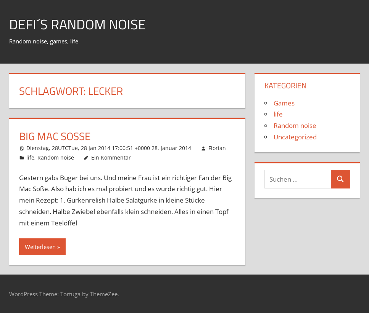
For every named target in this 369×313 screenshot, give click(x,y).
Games (284, 103)
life (30, 157)
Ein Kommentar (111, 157)
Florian (217, 148)
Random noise (55, 157)
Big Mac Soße (54, 136)
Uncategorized (295, 137)
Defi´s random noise (77, 24)
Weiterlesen (40, 247)
